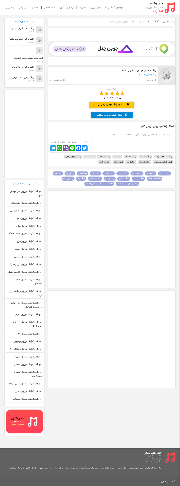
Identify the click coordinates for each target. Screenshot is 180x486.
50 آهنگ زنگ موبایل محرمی (28, 257)
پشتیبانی (10, 7)
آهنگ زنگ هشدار (151, 21)
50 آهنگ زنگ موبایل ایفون (28, 357)
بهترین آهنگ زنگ (114, 7)
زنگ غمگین (124, 178)
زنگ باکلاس (164, 173)
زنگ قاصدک (144, 162)
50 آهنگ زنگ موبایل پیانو (29, 226)
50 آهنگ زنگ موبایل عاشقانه (27, 399)
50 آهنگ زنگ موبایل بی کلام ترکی (25, 349)
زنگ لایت (131, 162)
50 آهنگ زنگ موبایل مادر (29, 218)
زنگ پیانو (118, 162)
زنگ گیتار (82, 173)
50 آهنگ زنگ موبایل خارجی (28, 391)
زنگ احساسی (95, 178)
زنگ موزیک (130, 156)
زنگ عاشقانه (104, 156)
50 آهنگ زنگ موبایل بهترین (28, 341)
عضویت (82, 7)
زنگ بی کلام (104, 162)
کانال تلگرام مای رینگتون (112, 115)
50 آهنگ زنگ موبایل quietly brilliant (27, 324)
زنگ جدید (150, 173)
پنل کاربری (95, 7)
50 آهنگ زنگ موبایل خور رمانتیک (25, 264)
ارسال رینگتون (66, 7)
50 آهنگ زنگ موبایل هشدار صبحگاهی (28, 374)
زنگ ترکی (95, 173)
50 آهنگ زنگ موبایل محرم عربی (26, 211)
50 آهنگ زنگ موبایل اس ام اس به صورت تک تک (26, 305)
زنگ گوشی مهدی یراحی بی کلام (124, 21)
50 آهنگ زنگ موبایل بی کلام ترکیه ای (25, 293)
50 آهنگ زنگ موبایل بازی (29, 241)
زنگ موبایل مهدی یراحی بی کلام (139, 70)
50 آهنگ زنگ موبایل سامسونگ (26, 203)
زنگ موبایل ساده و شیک (127, 183)
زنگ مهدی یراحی (73, 156)
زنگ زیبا (81, 178)
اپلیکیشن (23, 7)
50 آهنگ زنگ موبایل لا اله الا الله (25, 234)
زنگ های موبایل (152, 453)
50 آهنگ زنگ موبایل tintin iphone (28, 282)
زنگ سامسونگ (154, 178)
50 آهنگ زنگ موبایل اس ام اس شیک (26, 193)
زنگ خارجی (122, 173)
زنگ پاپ (117, 156)
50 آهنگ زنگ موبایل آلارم (29, 334)
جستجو (35, 7)
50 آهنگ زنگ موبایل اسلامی (28, 365)
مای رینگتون (156, 3)
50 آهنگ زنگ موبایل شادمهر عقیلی (25, 272)
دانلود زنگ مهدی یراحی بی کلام (112, 104)
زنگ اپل (58, 173)
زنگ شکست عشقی (163, 162)
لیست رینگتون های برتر (24, 184)
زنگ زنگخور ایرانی (163, 156)
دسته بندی (49, 7)
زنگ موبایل (168, 21)
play (167, 75)
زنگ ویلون (109, 178)
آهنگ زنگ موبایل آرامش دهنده (99, 183)
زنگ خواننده (145, 156)
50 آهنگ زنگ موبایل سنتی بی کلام (25, 384)
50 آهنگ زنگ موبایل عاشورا (28, 249)
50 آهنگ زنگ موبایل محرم (28, 315)
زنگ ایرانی (90, 156)
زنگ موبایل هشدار (147, 74)
